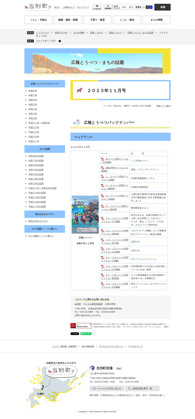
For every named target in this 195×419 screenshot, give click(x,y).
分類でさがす (61, 33)
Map (119, 368)
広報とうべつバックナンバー (45, 84)
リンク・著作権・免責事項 (64, 346)
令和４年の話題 (36, 174)
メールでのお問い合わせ (109, 388)
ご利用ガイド (68, 7)
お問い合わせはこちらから (87, 315)
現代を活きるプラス (44, 214)
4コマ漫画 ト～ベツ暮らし (44, 229)
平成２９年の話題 (37, 197)
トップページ (42, 33)
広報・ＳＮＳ (96, 33)
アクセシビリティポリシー (111, 346)
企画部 (77, 304)
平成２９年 (33, 132)
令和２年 (32, 118)
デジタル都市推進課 (93, 304)
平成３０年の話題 (37, 193)
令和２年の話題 (36, 183)
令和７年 (32, 95)
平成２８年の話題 (37, 202)
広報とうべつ (115, 33)
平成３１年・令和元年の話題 (42, 188)
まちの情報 (79, 33)
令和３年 (32, 113)
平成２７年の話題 (37, 206)
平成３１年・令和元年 (39, 123)
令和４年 (32, 109)
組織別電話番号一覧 (142, 388)
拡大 (131, 7)
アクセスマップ (135, 346)
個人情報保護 (88, 346)
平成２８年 (33, 136)
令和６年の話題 (36, 165)
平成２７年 (33, 141)
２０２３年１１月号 (46, 41)
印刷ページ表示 (163, 106)
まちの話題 (44, 149)
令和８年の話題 (36, 156)
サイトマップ (83, 7)
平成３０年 (33, 127)
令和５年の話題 (36, 170)
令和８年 (32, 91)
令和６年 (32, 100)
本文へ (57, 7)
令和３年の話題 (36, 179)
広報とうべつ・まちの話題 (140, 33)
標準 (124, 7)
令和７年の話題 (36, 160)
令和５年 (32, 104)
